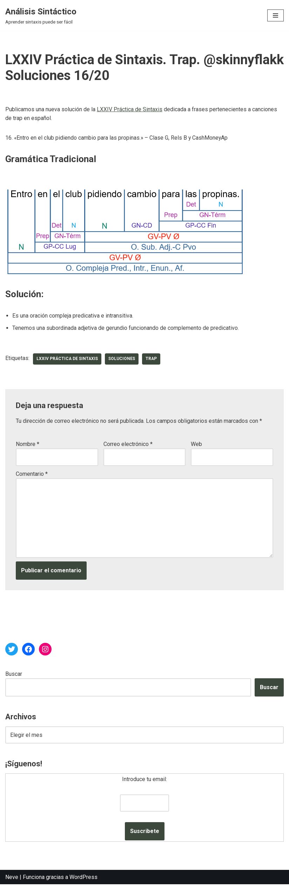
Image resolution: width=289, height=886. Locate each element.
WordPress (83, 878)
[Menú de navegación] (275, 15)
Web (196, 444)
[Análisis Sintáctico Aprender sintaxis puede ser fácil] (40, 15)
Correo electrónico (128, 444)
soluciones (123, 359)
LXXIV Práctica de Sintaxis (129, 109)
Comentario (32, 474)
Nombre (27, 444)
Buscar (13, 675)
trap (154, 359)
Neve (11, 878)
